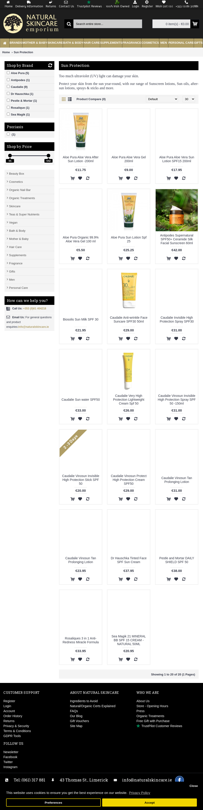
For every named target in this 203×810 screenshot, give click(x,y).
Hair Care (15, 247)
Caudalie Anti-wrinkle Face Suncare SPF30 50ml (128, 319)
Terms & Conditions (17, 731)
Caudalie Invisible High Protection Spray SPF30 (177, 319)
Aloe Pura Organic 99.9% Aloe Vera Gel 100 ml (81, 239)
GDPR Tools (12, 736)
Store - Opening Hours (152, 706)
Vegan (13, 222)
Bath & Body (17, 230)
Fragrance (15, 263)
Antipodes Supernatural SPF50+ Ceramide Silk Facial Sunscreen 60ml (176, 239)
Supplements (17, 255)
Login (7, 706)
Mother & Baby (19, 239)
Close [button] (193, 786)
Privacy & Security (16, 726)
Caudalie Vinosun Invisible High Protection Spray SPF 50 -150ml (177, 399)
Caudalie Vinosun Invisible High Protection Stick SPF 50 (80, 479)
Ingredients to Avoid (84, 701)
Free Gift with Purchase (152, 721)
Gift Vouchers (79, 721)
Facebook (10, 757)
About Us (143, 701)
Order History (12, 716)
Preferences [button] (53, 802)
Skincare (15, 206)
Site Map (76, 726)
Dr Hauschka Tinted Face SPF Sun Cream (129, 560)
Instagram (10, 767)
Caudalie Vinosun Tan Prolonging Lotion (176, 480)
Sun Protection (23, 52)
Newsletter (10, 752)
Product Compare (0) (91, 99)
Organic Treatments (22, 198)
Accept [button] (150, 802)
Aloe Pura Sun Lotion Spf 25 (128, 239)
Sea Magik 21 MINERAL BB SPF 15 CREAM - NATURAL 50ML (128, 640)
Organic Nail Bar (20, 190)
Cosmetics (16, 181)
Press (140, 711)
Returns (8, 721)
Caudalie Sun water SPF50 (81, 399)
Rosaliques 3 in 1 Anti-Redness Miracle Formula (81, 640)
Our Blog (76, 716)
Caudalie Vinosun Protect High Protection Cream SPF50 (129, 479)
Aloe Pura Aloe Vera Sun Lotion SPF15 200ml (176, 159)
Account (9, 711)
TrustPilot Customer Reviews (159, 726)
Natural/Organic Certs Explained (93, 706)
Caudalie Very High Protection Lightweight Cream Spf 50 (128, 399)
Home (6, 52)
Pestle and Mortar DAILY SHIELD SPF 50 (176, 560)
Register (9, 701)
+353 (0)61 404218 (34, 308)
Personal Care (18, 287)
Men (12, 279)
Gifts (12, 271)
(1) (11, 134)
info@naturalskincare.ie (33, 326)
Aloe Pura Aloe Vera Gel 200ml (129, 159)
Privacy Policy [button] (139, 793)
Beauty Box (16, 173)
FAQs (74, 711)
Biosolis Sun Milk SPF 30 (80, 319)
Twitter (8, 762)
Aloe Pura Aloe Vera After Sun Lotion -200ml (81, 159)
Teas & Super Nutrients (24, 214)
